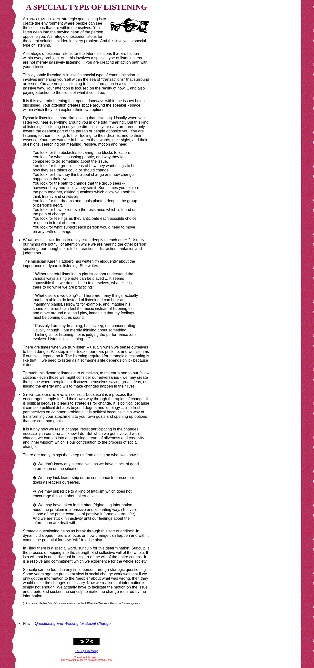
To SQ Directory (86, 651)
